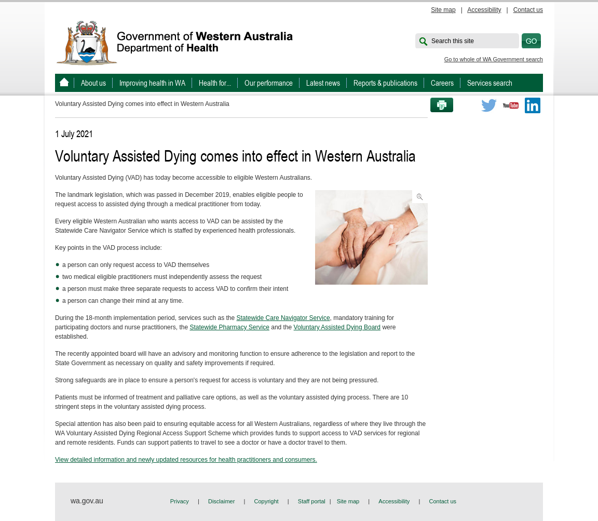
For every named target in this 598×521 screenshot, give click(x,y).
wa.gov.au (87, 501)
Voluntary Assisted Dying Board (337, 327)
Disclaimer (221, 501)
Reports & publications (385, 82)
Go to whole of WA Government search (493, 59)
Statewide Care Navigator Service (283, 318)
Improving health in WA (152, 82)
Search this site (452, 41)
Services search (489, 82)
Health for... (215, 82)
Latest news (323, 82)
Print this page (438, 105)
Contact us (528, 10)
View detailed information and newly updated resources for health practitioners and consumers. (186, 459)
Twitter (489, 105)
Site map (443, 10)
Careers (442, 82)
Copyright (266, 501)
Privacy (179, 501)
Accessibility (484, 10)
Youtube (511, 105)
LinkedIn (532, 105)
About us (93, 82)
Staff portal (311, 501)
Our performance (268, 82)
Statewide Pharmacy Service (229, 327)
